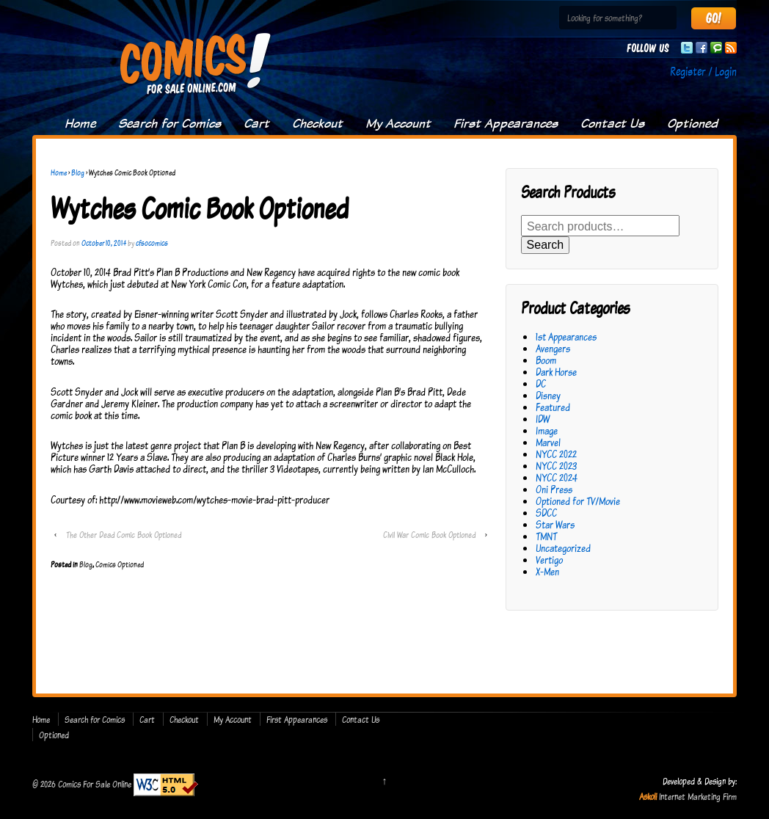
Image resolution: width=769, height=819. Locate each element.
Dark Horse (556, 371)
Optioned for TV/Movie (578, 501)
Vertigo (549, 559)
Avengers (553, 348)
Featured (553, 407)
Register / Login (703, 71)
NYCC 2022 (556, 454)
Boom (546, 360)
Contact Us (612, 123)
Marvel (548, 442)
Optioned (692, 123)
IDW (543, 418)
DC (541, 383)
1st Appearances (566, 336)
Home (80, 123)
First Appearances (505, 123)
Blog (77, 172)
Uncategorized (563, 548)
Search (545, 245)
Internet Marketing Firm (698, 796)
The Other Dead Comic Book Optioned (123, 534)
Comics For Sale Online (95, 783)
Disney (548, 395)
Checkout (317, 123)
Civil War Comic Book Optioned (429, 534)
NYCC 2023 (556, 465)
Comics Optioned (119, 564)
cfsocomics (152, 243)
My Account (398, 123)
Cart (256, 123)
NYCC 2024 (556, 477)
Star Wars (555, 524)
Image (547, 430)
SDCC (546, 512)
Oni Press (554, 489)
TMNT (546, 536)
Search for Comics (169, 123)
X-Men (547, 571)
